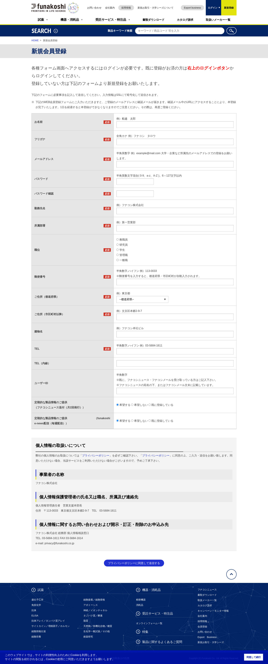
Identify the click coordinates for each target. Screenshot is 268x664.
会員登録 (202, 626)
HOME (35, 40)
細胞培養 (36, 636)
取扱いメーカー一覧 (218, 19)
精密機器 (141, 599)
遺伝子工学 (37, 599)
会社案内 (110, 7)
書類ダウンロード (153, 19)
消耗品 (139, 605)
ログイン (211, 4)
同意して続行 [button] (253, 657)
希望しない (141, 404)
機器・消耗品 (70, 19)
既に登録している (162, 404)
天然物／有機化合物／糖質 (97, 626)
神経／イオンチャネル (95, 610)
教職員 (123, 239)
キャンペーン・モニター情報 (213, 610)
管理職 (123, 255)
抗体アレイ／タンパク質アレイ (48, 620)
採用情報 (126, 7)
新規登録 (229, 7)
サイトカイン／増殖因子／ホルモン (50, 626)
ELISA (34, 615)
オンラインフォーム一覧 (149, 623)
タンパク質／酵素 (93, 615)
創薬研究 (88, 636)
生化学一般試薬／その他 (96, 631)
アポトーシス (90, 605)
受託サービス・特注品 (110, 19)
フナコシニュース (207, 589)
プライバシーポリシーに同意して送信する (134, 563)
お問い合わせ (94, 7)
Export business (192, 7)
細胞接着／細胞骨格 (94, 599)
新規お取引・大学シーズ (211, 642)
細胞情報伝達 (38, 631)
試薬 (41, 19)
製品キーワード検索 (120, 30)
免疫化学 (36, 605)
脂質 (85, 620)
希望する (124, 404)
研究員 (123, 244)
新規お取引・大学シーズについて (155, 7)
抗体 (33, 610)
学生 (122, 249)
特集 (145, 632)
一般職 (123, 260)
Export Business (207, 637)
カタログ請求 (185, 19)
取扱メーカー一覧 (207, 600)
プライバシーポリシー (95, 455)
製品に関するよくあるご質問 (162, 642)
